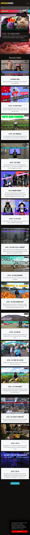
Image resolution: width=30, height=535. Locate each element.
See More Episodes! (15, 483)
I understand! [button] (19, 531)
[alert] (15, 11)
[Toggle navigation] (28, 3)
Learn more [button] (22, 528)
